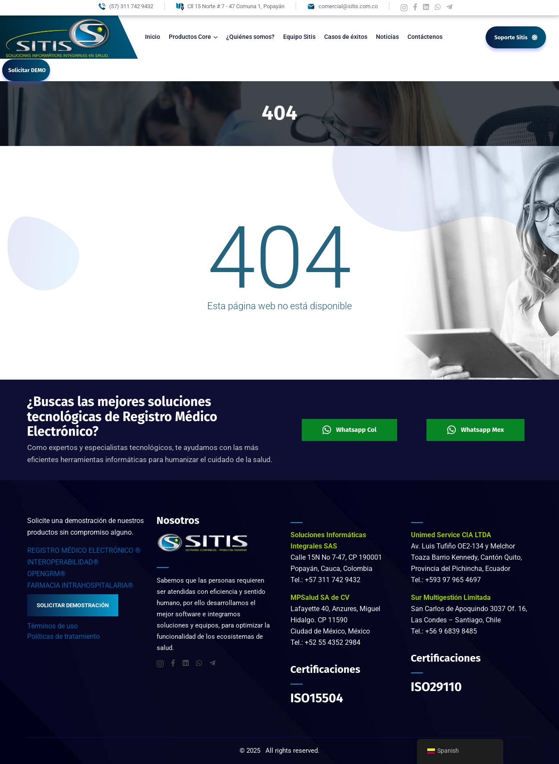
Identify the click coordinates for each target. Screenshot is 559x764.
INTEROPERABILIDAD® (63, 562)
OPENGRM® (46, 574)
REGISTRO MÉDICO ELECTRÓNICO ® (84, 550)
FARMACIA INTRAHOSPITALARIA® (80, 585)
